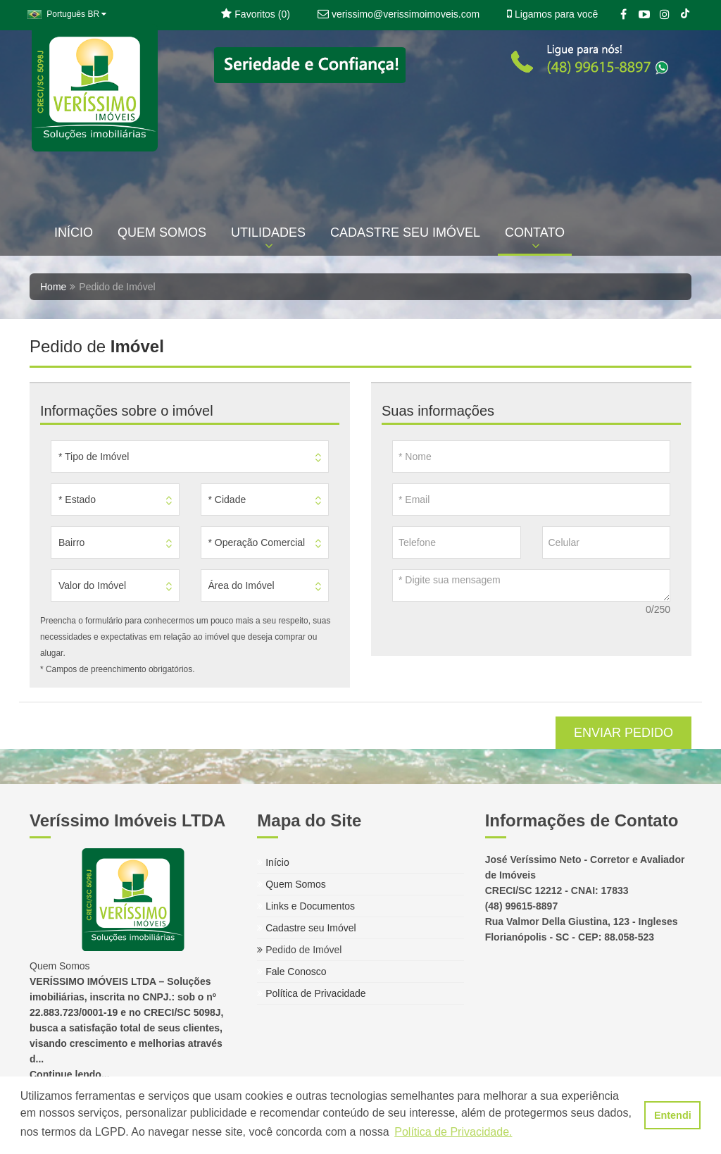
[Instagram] (664, 14)
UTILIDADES (268, 238)
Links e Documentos (306, 906)
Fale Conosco (291, 971)
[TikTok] (685, 14)
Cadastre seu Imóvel (306, 927)
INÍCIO (73, 232)
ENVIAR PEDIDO (623, 733)
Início (273, 862)
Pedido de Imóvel (299, 949)
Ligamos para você (552, 14)
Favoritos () (255, 14)
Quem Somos (291, 884)
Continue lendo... (70, 1074)
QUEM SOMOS (162, 232)
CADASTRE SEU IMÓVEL (405, 232)
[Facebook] (623, 14)
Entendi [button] (672, 1115)
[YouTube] (644, 14)
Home (53, 286)
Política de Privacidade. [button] (453, 1132)
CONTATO (535, 238)
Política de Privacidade (311, 993)
